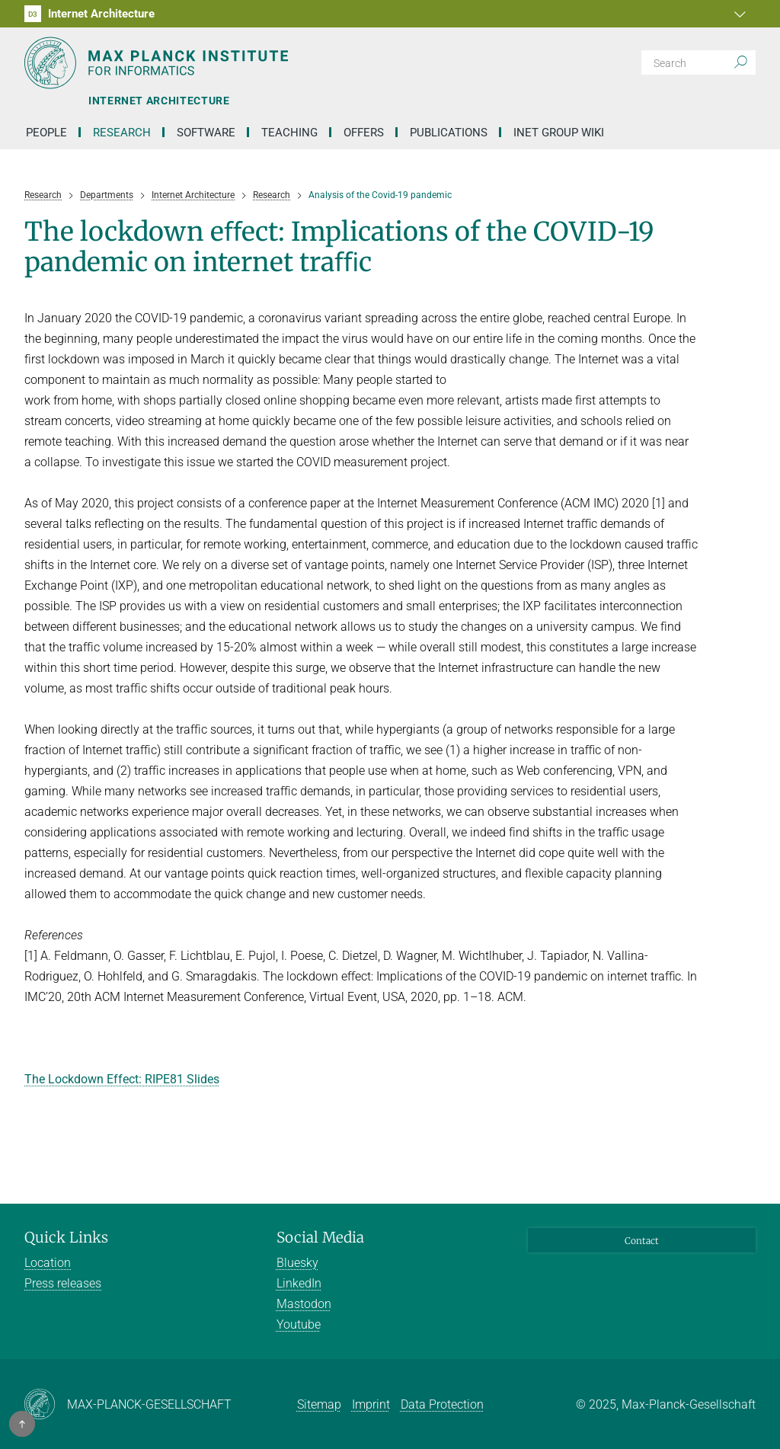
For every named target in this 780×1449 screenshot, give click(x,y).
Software (206, 132)
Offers (364, 132)
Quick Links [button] (66, 1237)
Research (122, 132)
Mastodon (304, 1304)
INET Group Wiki (558, 132)
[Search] (698, 62)
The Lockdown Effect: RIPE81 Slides (121, 1079)
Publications (449, 132)
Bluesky (297, 1262)
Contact (642, 1240)
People (46, 132)
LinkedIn (299, 1283)
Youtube (299, 1324)
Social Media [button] (320, 1237)
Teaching (289, 132)
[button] (742, 13)
